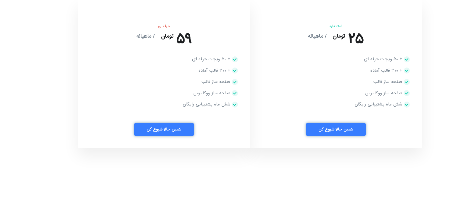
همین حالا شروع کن (312, 129)
